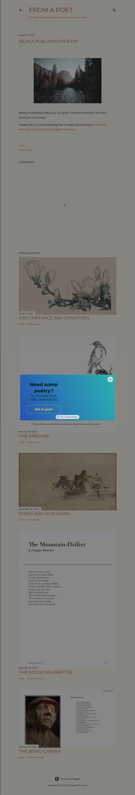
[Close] (110, 379)
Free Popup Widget (67, 417)
